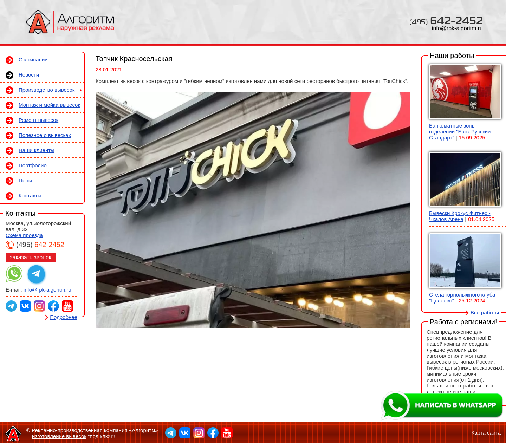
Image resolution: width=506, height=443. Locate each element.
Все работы (485, 312)
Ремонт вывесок (38, 120)
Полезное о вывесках (45, 135)
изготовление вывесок (59, 436)
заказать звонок (30, 257)
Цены (25, 180)
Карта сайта (486, 433)
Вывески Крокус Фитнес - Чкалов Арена (460, 216)
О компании (33, 60)
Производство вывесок (46, 90)
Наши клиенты (36, 150)
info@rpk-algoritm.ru (457, 28)
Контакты (30, 195)
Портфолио (33, 165)
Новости (29, 75)
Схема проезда (24, 235)
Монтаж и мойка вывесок (49, 105)
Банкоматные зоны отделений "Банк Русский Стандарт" (460, 132)
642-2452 (446, 20)
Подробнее (63, 317)
